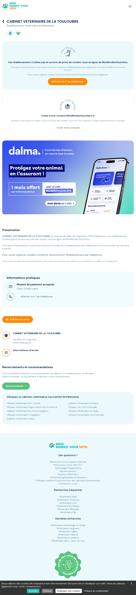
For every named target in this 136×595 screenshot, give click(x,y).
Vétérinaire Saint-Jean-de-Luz (68, 540)
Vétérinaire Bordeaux (68, 506)
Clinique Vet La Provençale (82, 407)
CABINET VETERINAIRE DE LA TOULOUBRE (37, 333)
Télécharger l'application (68, 468)
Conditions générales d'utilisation (68, 477)
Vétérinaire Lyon (68, 502)
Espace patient (68, 471)
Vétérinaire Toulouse (68, 499)
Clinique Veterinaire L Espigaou (23, 414)
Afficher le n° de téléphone (68, 81)
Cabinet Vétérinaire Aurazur (83, 403)
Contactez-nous (68, 483)
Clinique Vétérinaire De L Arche (23, 403)
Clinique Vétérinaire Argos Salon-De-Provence (32, 407)
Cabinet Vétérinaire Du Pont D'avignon (27, 410)
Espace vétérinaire (68, 474)
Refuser (47, 591)
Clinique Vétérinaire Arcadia (83, 410)
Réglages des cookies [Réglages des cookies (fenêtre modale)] (68, 591)
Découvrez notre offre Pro (68, 465)
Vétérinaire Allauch (68, 534)
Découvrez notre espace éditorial (68, 461)
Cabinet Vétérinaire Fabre (21, 418)
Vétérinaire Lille (68, 512)
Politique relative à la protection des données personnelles (68, 480)
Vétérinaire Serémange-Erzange (68, 525)
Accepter (33, 591)
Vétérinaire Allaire (68, 531)
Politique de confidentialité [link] (96, 591)
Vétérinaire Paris (68, 496)
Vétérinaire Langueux (68, 528)
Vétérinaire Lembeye (68, 537)
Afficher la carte (17, 319)
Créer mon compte (68, 127)
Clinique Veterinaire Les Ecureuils (86, 414)
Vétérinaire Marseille (68, 509)
